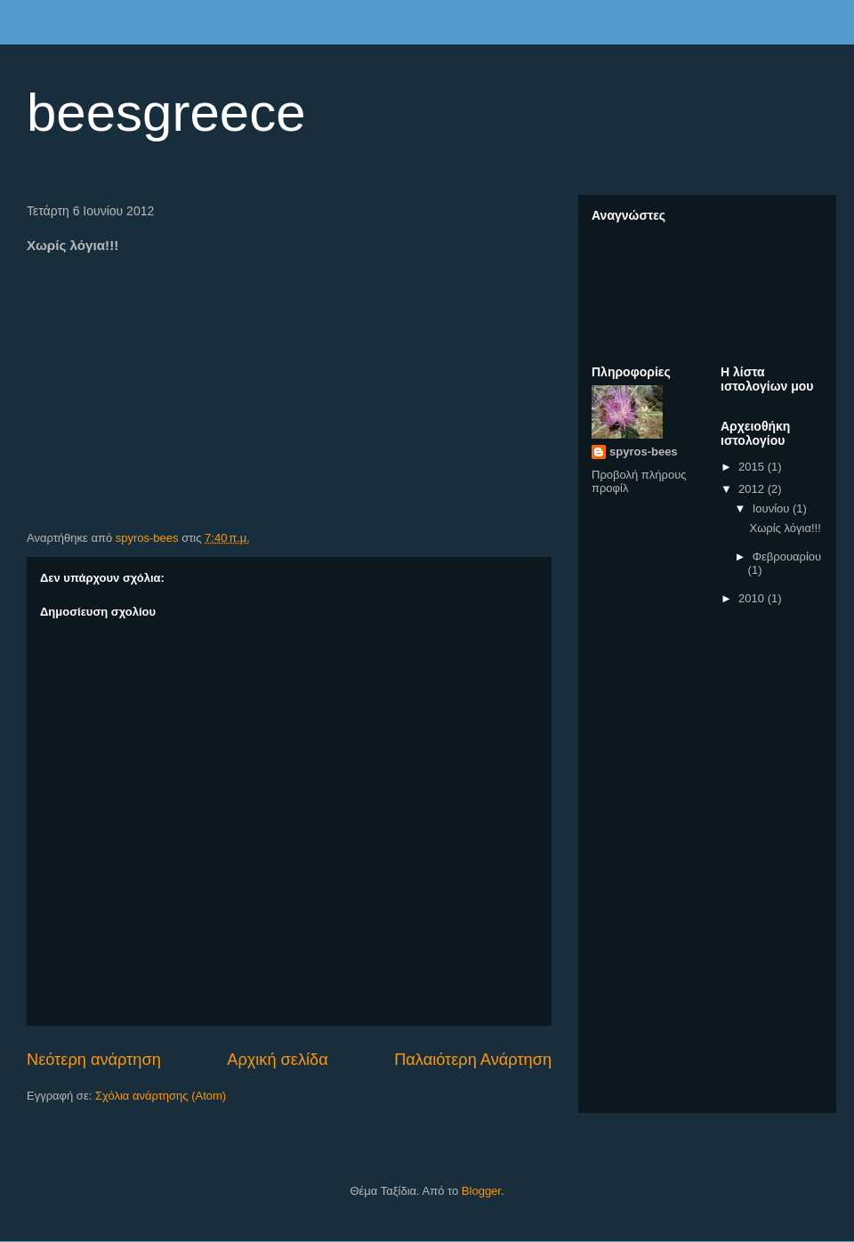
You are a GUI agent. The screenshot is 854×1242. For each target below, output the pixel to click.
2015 (753, 466)
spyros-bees (643, 451)
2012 (753, 489)
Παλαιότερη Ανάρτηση (473, 1060)
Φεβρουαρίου (787, 556)
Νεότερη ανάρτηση (94, 1060)
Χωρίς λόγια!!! (784, 528)
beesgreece (166, 112)
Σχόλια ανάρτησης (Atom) (160, 1095)
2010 (753, 598)
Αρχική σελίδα (277, 1060)
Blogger (481, 1191)
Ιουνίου (773, 508)
